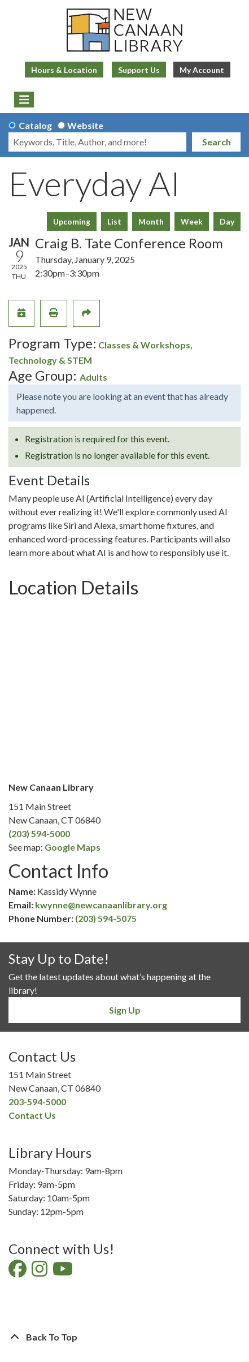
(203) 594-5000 (39, 833)
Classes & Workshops (144, 344)
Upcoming (71, 221)
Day (227, 221)
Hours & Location (64, 70)
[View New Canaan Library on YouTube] (64, 1271)
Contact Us (32, 1115)
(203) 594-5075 (106, 918)
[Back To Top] (124, 1337)
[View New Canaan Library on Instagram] (40, 1271)
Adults (93, 377)
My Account (202, 70)
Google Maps (73, 847)
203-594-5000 (37, 1101)
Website (85, 125)
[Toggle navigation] (24, 99)
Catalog (35, 125)
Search (216, 141)
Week (192, 221)
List (114, 221)
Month (151, 221)
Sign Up (125, 1010)
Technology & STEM (50, 360)
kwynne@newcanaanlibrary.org (101, 904)
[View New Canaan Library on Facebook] (18, 1271)
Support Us (139, 70)
